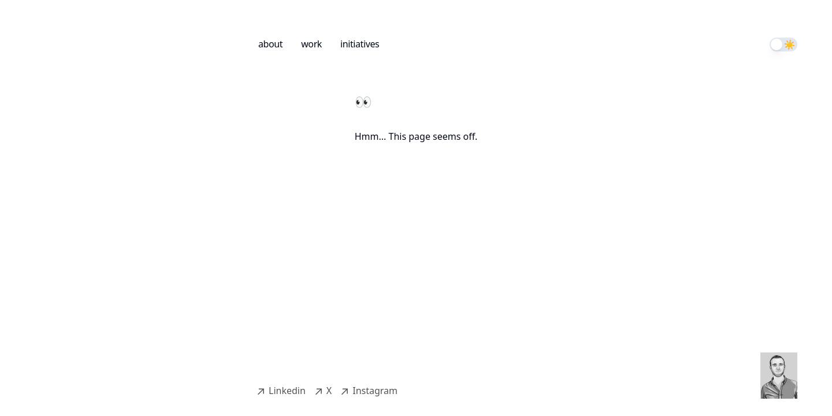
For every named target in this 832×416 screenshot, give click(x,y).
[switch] (783, 44)
